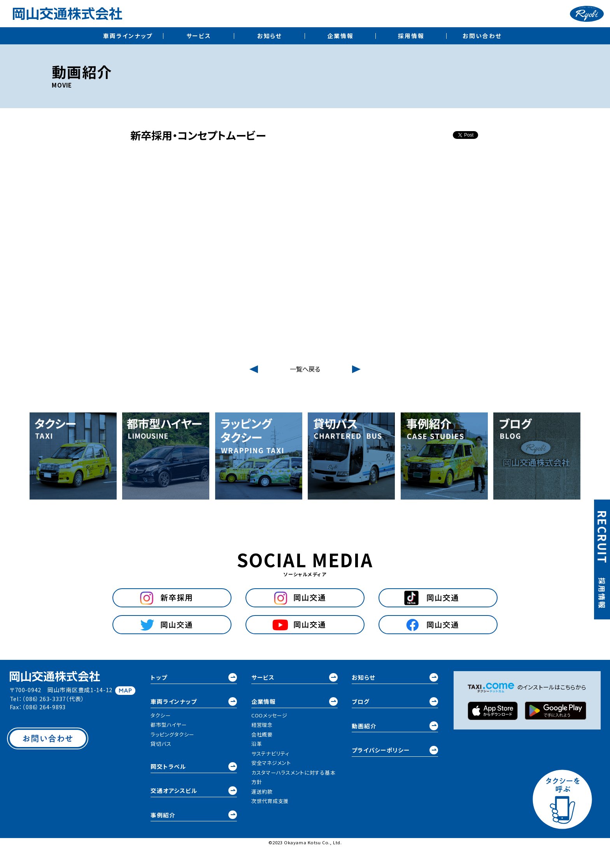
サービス (199, 36)
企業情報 (340, 36)
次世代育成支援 (270, 801)
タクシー (160, 715)
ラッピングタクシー (172, 734)
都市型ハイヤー (168, 724)
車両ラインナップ (127, 36)
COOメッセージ (269, 715)
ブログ (395, 701)
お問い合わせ (482, 36)
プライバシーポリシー (395, 750)
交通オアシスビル (194, 790)
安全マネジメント (271, 762)
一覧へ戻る (305, 369)
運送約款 (262, 791)
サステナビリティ (270, 753)
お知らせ (269, 36)
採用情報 (411, 36)
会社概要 (262, 734)
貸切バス (161, 743)
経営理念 (262, 724)
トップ (194, 677)
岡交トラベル (194, 766)
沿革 (256, 743)
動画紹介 (395, 725)
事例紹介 (194, 814)
